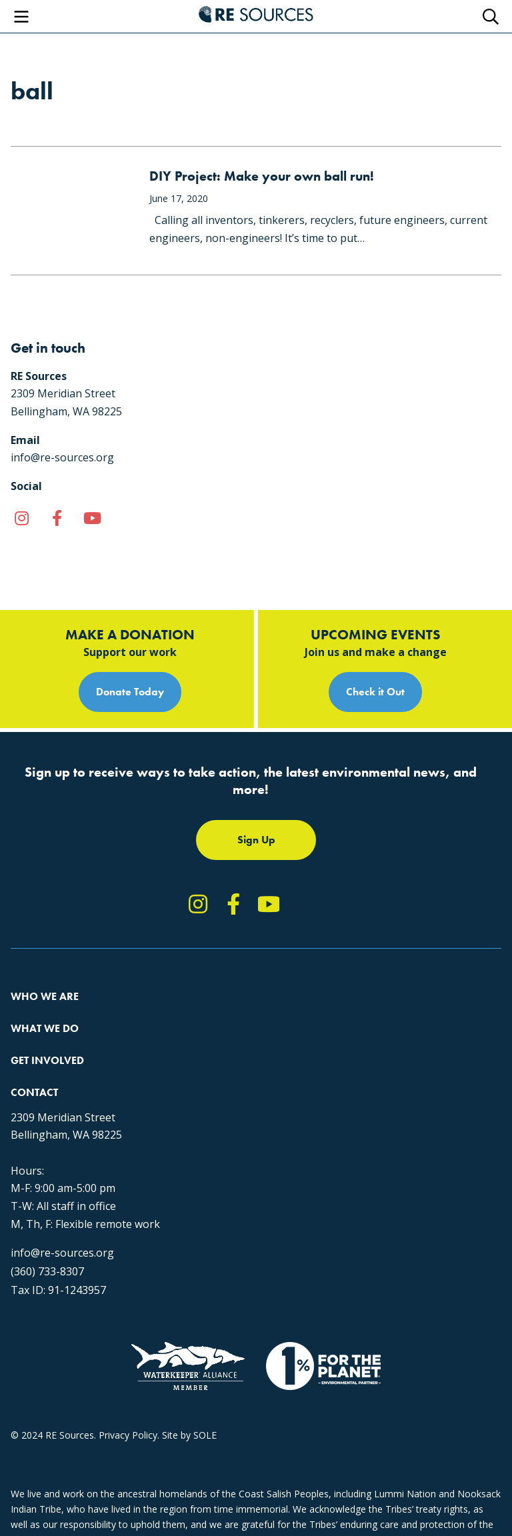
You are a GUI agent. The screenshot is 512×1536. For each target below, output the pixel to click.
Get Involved (47, 1060)
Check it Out (375, 692)
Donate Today (130, 692)
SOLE (205, 1435)
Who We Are (45, 996)
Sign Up (256, 840)
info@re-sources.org (62, 1252)
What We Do (45, 1028)
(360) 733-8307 (47, 1271)
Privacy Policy (128, 1435)
